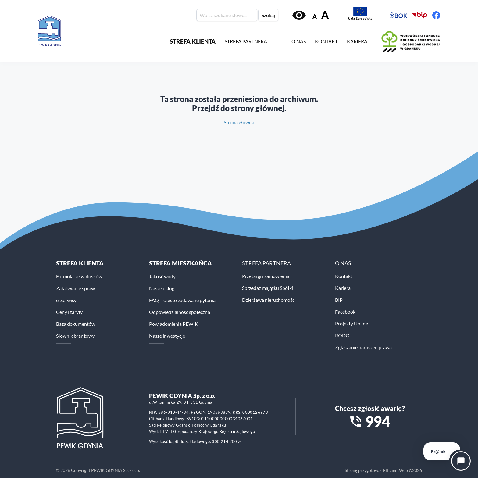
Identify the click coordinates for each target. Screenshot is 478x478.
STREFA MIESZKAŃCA (180, 263)
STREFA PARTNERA (246, 41)
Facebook (345, 312)
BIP (339, 300)
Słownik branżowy (75, 336)
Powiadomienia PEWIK (173, 324)
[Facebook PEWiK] (436, 15)
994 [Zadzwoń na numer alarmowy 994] (377, 421)
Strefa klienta (80, 263)
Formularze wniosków (79, 276)
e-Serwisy (66, 300)
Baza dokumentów (75, 324)
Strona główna (239, 122)
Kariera (343, 288)
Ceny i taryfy (69, 312)
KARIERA (357, 41)
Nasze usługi (162, 288)
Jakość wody (162, 276)
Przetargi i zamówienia (265, 276)
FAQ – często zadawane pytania (182, 300)
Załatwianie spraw (75, 288)
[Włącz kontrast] (299, 15)
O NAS (298, 41)
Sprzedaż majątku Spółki (267, 288)
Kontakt (343, 276)
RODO (342, 335)
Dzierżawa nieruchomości (269, 300)
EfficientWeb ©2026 (402, 470)
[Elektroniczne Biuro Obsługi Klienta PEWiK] (398, 15)
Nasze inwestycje (167, 336)
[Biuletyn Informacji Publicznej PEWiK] (419, 15)
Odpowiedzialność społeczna (179, 312)
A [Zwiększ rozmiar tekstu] (325, 15)
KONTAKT (326, 41)
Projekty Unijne (351, 323)
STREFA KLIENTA (193, 41)
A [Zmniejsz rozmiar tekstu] (314, 16)
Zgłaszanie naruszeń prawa (363, 347)
